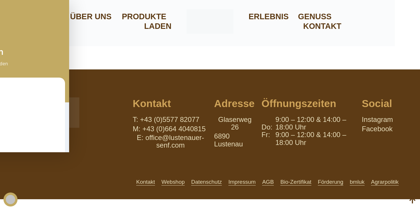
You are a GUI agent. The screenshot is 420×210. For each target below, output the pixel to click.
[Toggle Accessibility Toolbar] (10, 199)
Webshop (169, 182)
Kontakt (322, 26)
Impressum (239, 182)
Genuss (315, 16)
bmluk (356, 182)
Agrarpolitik (385, 182)
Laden (158, 26)
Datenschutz (203, 182)
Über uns (90, 16)
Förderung (330, 182)
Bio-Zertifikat (294, 182)
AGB (266, 182)
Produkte (144, 16)
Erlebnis (268, 16)
